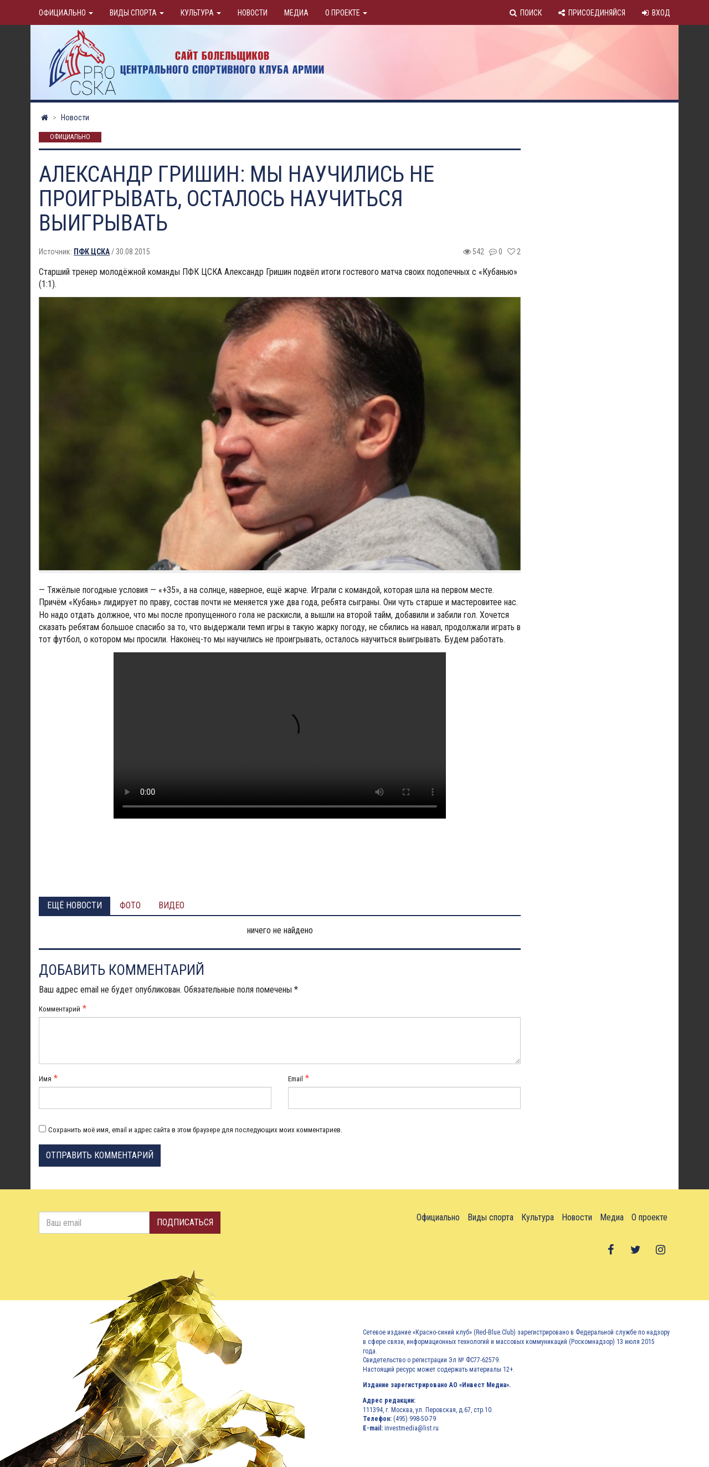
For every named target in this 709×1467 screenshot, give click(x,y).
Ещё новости (74, 905)
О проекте (346, 12)
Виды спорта (137, 12)
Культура (201, 12)
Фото (130, 905)
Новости (253, 12)
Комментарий (59, 1009)
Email (295, 1079)
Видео (171, 905)
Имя (45, 1079)
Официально (66, 12)
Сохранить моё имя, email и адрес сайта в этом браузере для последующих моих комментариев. (195, 1130)
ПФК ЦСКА (92, 251)
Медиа (296, 12)
